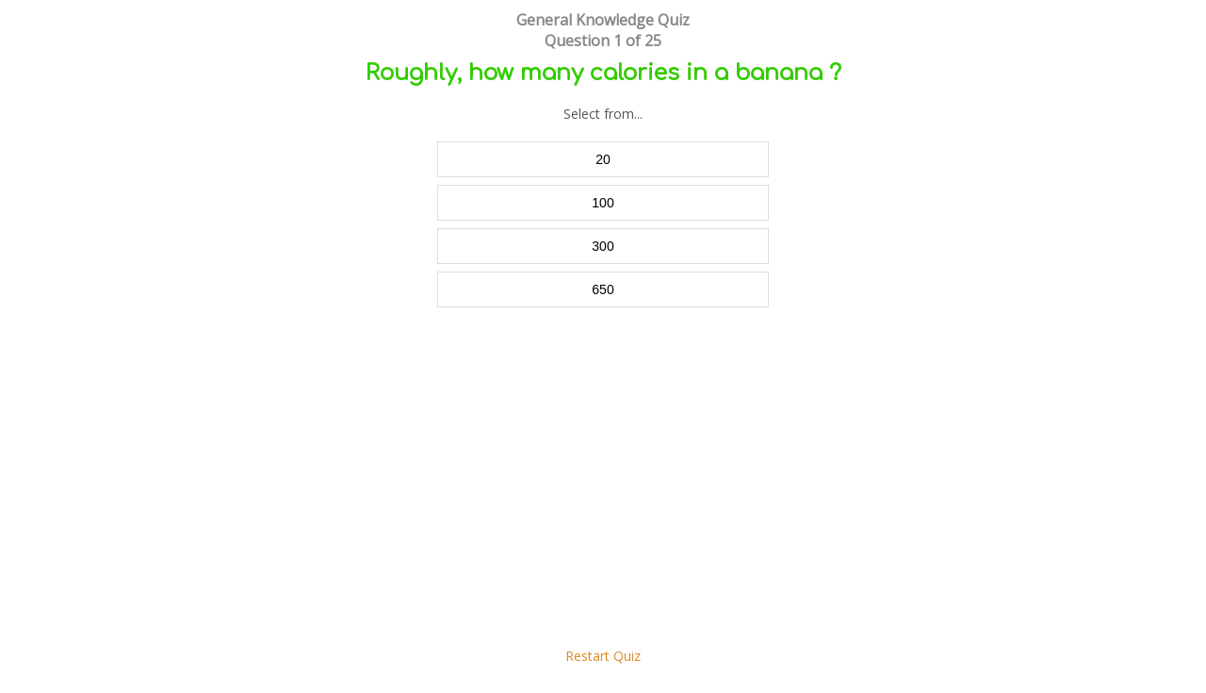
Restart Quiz (603, 656)
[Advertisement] (603, 487)
